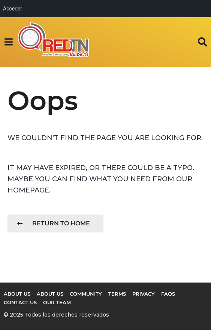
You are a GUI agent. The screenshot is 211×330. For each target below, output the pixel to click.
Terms (117, 294)
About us (17, 294)
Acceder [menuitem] (12, 9)
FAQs (168, 294)
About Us (50, 294)
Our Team (57, 302)
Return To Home (53, 223)
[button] (8, 41)
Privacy (143, 294)
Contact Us (20, 302)
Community (86, 294)
